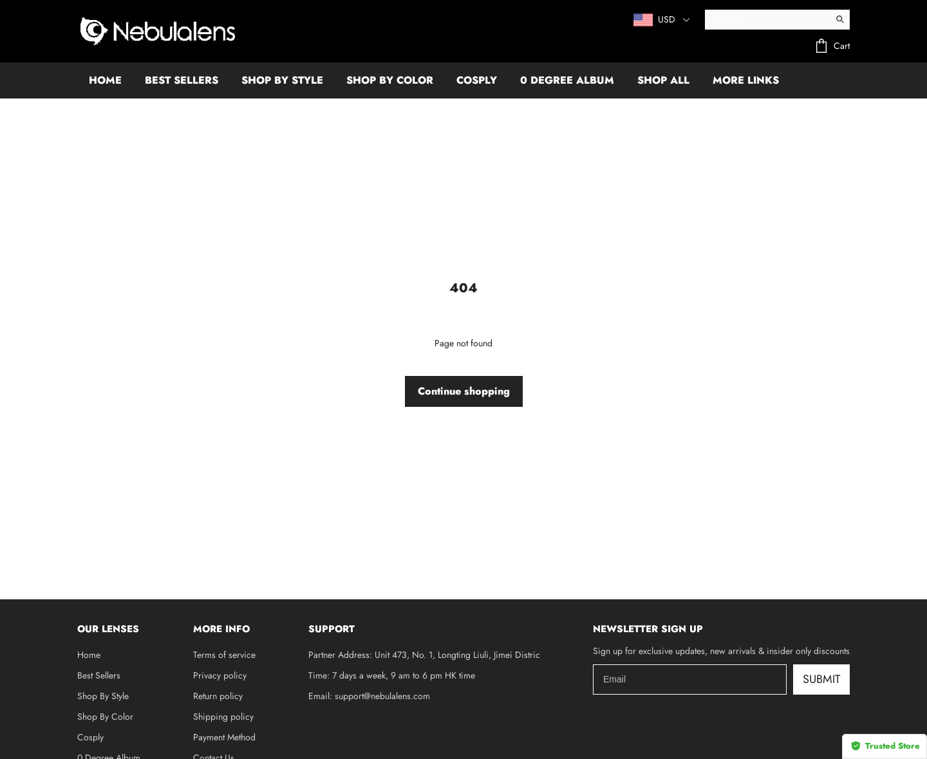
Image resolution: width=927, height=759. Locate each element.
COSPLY (476, 80)
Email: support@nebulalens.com (369, 695)
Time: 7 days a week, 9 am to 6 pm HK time (391, 675)
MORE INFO (221, 629)
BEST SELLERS (181, 80)
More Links (746, 80)
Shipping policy (223, 716)
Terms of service (224, 654)
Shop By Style (103, 695)
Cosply (90, 737)
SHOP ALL (663, 80)
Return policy (218, 695)
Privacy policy (220, 675)
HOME (105, 80)
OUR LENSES (108, 629)
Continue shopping (464, 391)
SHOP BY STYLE (282, 80)
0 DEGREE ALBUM (567, 80)
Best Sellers (98, 675)
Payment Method (224, 737)
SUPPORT (331, 629)
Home (88, 654)
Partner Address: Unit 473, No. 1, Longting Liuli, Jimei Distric (424, 654)
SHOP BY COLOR (389, 80)
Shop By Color (105, 716)
